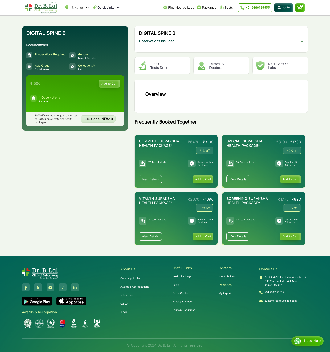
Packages (209, 7)
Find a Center (180, 293)
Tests (229, 7)
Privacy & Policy (182, 301)
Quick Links (108, 7)
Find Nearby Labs (181, 7)
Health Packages (182, 276)
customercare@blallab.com (281, 300)
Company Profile (130, 278)
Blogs (123, 312)
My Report (225, 293)
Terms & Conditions (183, 309)
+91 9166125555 (255, 7)
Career (124, 303)
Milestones (126, 295)
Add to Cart (109, 83)
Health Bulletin (227, 276)
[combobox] (72, 7)
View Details (150, 179)
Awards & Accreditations (134, 286)
